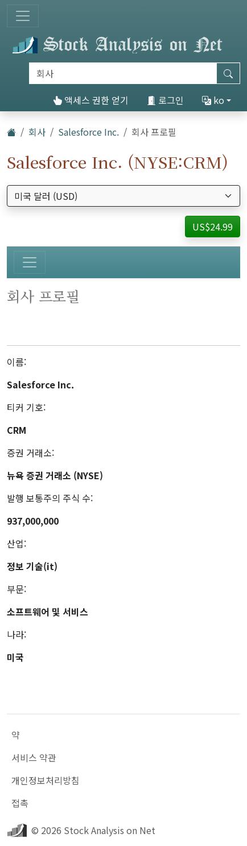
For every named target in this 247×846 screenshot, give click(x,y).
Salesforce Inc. (88, 132)
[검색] (123, 73)
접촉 (19, 803)
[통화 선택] (123, 196)
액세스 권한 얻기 (91, 100)
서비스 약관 (33, 757)
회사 (37, 132)
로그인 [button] (165, 100)
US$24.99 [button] (212, 226)
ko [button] (213, 100)
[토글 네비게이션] (23, 16)
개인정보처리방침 (45, 780)
